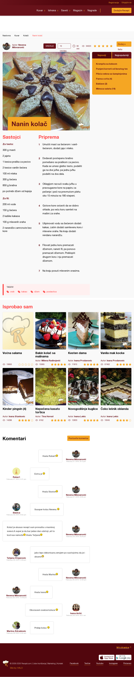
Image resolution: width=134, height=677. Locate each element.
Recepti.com (18, 9)
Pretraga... (105, 10)
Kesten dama (83, 339)
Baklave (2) (101, 83)
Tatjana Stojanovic (16, 558)
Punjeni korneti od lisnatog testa (111, 69)
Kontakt (60, 663)
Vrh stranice (122, 647)
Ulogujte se (126, 3)
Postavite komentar (78, 438)
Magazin (77, 10)
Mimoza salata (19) (105, 88)
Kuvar (40, 10)
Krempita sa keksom (106, 64)
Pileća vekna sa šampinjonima (111, 73)
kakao (24, 291)
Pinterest (127, 664)
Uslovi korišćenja (39, 663)
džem (37, 291)
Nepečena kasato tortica (50, 395)
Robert (16, 477)
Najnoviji (102, 55)
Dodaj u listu (121, 45)
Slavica (16, 512)
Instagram (113, 664)
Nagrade (92, 10)
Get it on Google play (123, 657)
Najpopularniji (122, 55)
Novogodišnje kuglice (83, 395)
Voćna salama (18, 339)
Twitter (87, 664)
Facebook (74, 664)
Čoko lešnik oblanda (116, 395)
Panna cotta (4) (104, 78)
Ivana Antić (76, 613)
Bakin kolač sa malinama (50, 339)
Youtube (99, 664)
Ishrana (52, 10)
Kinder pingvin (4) (18, 395)
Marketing (51, 663)
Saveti (64, 10)
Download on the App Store (107, 657)
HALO (20, 668)
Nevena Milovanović (19, 46)
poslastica (52, 291)
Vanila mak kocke (116, 339)
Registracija (114, 3)
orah (12, 291)
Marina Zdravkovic (16, 631)
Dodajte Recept (121, 10)
